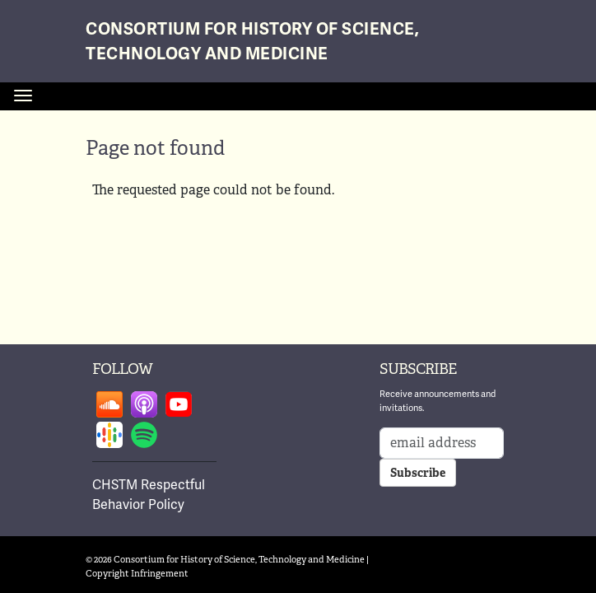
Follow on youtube (178, 404)
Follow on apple (144, 404)
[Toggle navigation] (23, 95)
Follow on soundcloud (109, 404)
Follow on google (109, 435)
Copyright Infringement (137, 573)
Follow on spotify (144, 435)
